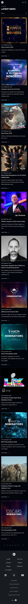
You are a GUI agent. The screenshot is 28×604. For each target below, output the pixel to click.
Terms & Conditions (14, 591)
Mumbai (20, 563)
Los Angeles (8, 570)
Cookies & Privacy (14, 587)
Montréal (8, 563)
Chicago (8, 566)
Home (3, 6)
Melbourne (20, 566)
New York (19, 559)
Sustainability (14, 580)
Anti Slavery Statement (14, 584)
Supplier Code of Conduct (14, 595)
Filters (14, 13)
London (8, 559)
